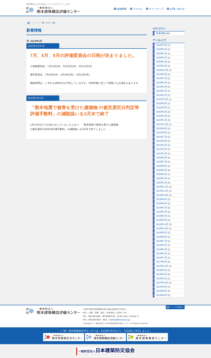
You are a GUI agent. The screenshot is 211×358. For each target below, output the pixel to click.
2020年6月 (161, 166)
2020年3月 (161, 178)
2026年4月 (161, 45)
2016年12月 (162, 266)
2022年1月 (161, 120)
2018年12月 (162, 224)
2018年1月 (161, 257)
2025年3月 (161, 61)
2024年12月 (162, 70)
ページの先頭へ (177, 307)
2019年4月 (161, 216)
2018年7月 (161, 241)
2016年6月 (161, 270)
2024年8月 (161, 74)
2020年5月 (161, 170)
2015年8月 (161, 291)
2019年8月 (161, 203)
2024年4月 (161, 82)
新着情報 (160, 33)
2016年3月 (161, 278)
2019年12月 (162, 187)
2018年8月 (161, 237)
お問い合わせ (177, 8)
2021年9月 (161, 128)
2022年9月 (161, 103)
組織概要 (122, 8)
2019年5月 (161, 212)
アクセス (138, 8)
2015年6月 (161, 295)
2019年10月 (162, 195)
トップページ (35, 23)
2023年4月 (161, 87)
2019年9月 (161, 199)
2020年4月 (161, 174)
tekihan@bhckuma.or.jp (119, 320)
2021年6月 (161, 141)
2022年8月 (161, 107)
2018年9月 (161, 232)
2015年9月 (161, 287)
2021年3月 (161, 145)
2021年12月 (162, 124)
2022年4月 (161, 112)
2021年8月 (161, 132)
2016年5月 (161, 274)
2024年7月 (161, 78)
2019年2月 (161, 220)
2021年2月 (161, 149)
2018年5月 (161, 245)
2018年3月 (161, 249)
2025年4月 (161, 57)
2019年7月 (161, 207)
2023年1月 (161, 95)
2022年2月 (161, 116)
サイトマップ (156, 8)
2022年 (47, 23)
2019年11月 (162, 191)
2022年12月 (162, 99)
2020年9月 (161, 157)
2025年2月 (161, 66)
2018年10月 (162, 228)
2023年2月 (161, 91)
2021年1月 (161, 153)
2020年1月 (161, 182)
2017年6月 (161, 261)
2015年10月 (162, 282)
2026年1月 (161, 53)
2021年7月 (161, 137)
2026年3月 (161, 49)
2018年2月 (161, 253)
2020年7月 (161, 161)
